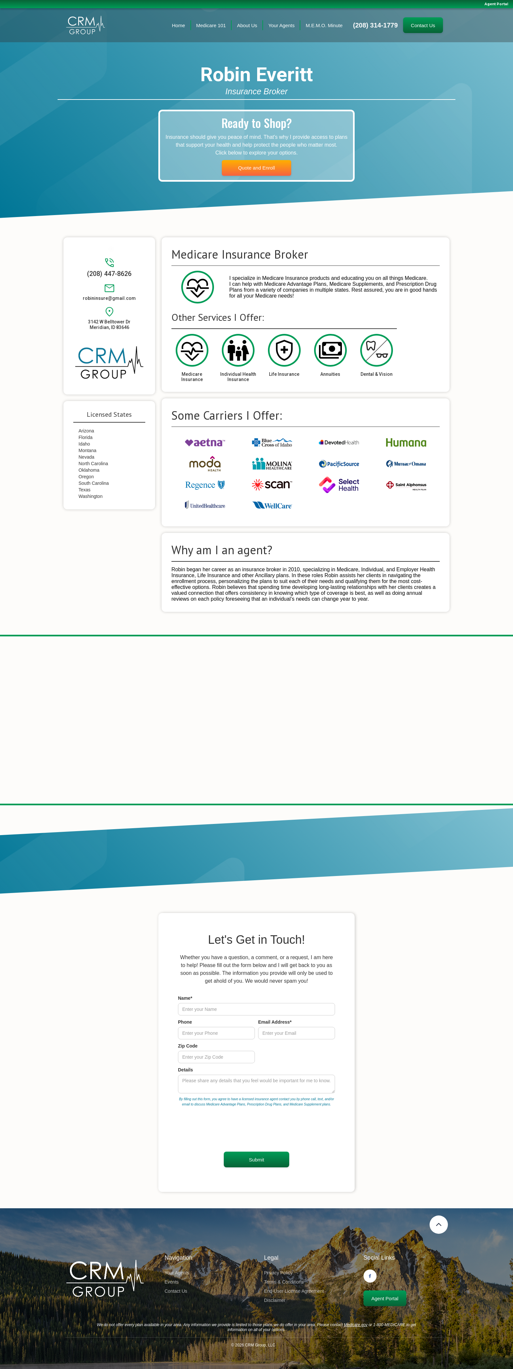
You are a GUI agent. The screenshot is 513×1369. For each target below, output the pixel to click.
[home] (85, 25)
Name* (185, 998)
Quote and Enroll (256, 168)
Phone (185, 1022)
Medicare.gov (355, 1325)
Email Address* (275, 1022)
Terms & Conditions (284, 1282)
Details (185, 1069)
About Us (247, 25)
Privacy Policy (278, 1272)
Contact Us (423, 25)
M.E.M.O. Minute (324, 25)
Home (178, 25)
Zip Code (188, 1046)
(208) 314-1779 (375, 25)
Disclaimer (274, 1300)
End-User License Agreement (294, 1291)
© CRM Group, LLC (253, 1345)
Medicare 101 (211, 25)
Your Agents (281, 25)
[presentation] (227, 1129)
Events (172, 1282)
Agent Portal (496, 4)
